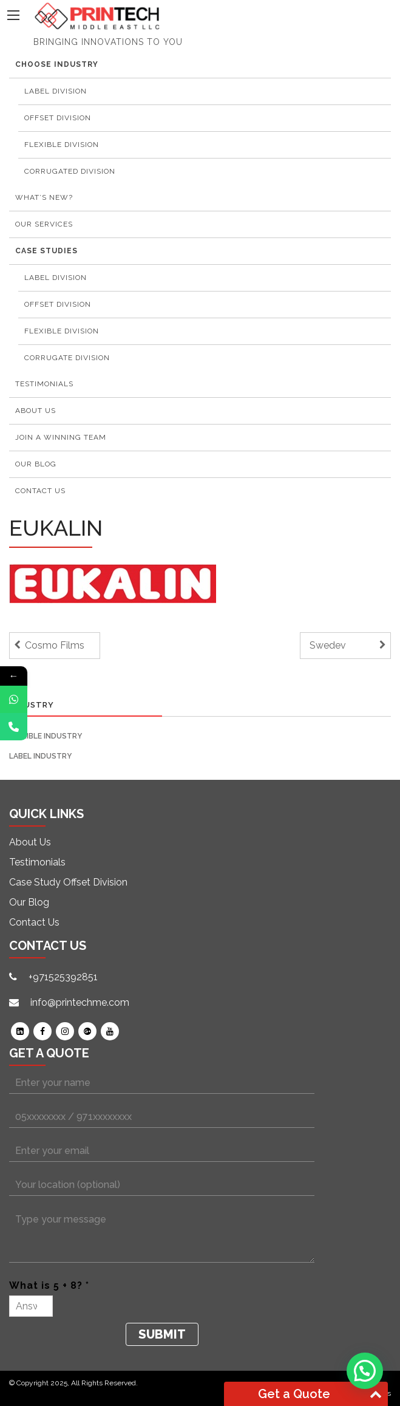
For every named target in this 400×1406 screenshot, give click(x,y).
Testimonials (37, 862)
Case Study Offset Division (68, 882)
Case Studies (46, 251)
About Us (35, 410)
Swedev (328, 645)
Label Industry (40, 756)
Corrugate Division (67, 357)
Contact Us (40, 490)
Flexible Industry (45, 736)
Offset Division (57, 118)
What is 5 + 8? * (49, 1285)
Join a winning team (60, 437)
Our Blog (35, 464)
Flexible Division (61, 144)
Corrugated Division (69, 171)
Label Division (55, 91)
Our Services (44, 224)
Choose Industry (56, 64)
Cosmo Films (54, 645)
